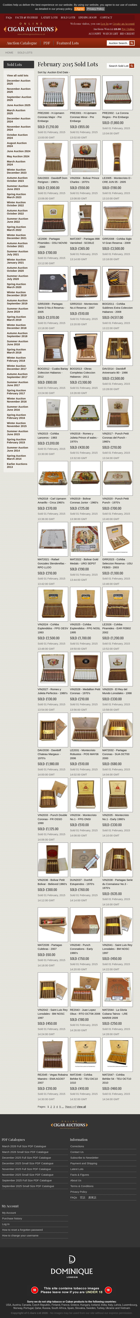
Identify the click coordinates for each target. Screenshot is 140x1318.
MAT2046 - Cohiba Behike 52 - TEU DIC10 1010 (84, 1078)
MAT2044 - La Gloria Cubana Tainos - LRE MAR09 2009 (115, 1013)
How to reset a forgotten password (22, 1229)
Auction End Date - (58, 72)
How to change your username (20, 1235)
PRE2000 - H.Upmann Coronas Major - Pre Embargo (51, 116)
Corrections (77, 1146)
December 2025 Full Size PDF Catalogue (26, 1157)
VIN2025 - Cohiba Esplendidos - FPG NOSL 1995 (85, 628)
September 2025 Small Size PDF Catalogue (28, 1186)
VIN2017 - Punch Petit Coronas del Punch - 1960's (115, 437)
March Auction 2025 (16, 112)
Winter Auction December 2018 (16, 326)
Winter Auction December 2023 (16, 171)
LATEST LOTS (49, 17)
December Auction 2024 (18, 120)
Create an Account (124, 23)
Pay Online (128, 29)
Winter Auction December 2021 (16, 236)
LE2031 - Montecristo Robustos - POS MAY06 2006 (84, 754)
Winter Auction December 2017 (16, 367)
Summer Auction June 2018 (17, 343)
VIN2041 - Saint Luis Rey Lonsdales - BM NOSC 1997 (117, 948)
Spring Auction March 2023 (16, 196)
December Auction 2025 (18, 82)
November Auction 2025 (19, 90)
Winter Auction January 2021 (16, 261)
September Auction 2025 (19, 98)
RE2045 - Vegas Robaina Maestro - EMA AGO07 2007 (53, 1078)
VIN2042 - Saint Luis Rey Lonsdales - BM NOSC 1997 (53, 1013)
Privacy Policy (95, 8)
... (62, 1106)
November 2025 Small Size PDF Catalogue (27, 1174)
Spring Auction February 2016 (16, 416)
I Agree (79, 8)
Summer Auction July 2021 (17, 253)
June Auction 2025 (18, 105)
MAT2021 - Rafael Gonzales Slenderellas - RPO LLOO (52, 563)
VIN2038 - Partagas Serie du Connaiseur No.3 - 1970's (117, 883)
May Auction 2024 (18, 156)
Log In (105, 23)
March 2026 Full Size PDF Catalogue (24, 1146)
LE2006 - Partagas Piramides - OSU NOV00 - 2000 (52, 242)
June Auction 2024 (18, 151)
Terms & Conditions (81, 1186)
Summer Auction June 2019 (17, 310)
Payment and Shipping (83, 1163)
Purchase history (12, 1218)
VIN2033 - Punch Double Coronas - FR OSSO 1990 (52, 819)
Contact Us (77, 1151)
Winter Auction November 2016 (17, 400)
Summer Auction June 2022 (17, 220)
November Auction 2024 (19, 128)
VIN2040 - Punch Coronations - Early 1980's (81, 948)
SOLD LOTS (68, 17)
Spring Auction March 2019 (16, 318)
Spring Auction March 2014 (16, 457)
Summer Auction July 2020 (17, 277)
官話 (82, 1197)
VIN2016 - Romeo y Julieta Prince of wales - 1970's (84, 437)
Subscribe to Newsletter (84, 1157)
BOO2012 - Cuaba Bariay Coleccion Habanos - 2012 (53, 372)
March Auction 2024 (16, 163)
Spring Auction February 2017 (16, 392)
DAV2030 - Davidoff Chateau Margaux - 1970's (49, 754)
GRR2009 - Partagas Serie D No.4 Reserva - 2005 (51, 307)
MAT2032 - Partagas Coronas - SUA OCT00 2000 (116, 754)
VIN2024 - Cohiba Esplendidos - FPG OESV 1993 (53, 628)
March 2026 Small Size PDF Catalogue (25, 1151)
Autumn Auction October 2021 (17, 245)
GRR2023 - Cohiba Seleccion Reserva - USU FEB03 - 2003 (117, 563)
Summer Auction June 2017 (17, 384)
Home (9, 52)
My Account (9, 1212)
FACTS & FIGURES (26, 17)
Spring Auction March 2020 (16, 286)
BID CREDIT (127, 33)
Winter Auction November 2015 (17, 425)
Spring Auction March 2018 (16, 351)
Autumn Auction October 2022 (17, 212)
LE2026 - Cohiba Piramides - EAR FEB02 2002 (116, 628)
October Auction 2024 (17, 136)
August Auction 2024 (17, 144)
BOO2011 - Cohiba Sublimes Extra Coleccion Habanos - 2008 (117, 307)
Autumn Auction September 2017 (17, 375)
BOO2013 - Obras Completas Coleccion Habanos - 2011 (82, 372)
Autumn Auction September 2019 (17, 302)
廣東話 (92, 1197)
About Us (75, 1180)
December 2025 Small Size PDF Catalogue (27, 1163)
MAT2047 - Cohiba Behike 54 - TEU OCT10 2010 (116, 1078)
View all (81, 1106)
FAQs (9, 17)
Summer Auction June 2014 (17, 449)
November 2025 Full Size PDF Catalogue (26, 1169)
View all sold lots (17, 75)
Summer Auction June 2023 (17, 187)
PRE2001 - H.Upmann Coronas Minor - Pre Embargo (83, 116)
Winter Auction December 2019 (16, 294)
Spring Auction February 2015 (16, 441)
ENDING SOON (88, 17)
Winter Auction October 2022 (16, 204)
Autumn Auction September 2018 (17, 335)
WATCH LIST (110, 33)
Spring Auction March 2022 (16, 228)
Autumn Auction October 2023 (17, 179)
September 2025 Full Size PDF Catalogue (27, 1180)
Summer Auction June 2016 (17, 408)
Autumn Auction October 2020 (17, 269)
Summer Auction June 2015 (17, 433)
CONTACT (106, 17)
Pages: (42, 1106)
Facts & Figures (79, 1174)
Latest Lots (76, 1169)
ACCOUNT (94, 33)
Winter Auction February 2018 (16, 359)
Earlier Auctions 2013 (17, 465)
